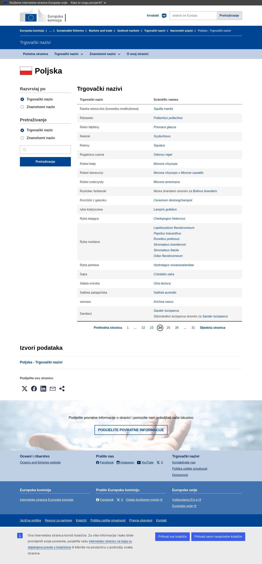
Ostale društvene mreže (142, 499)
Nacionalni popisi (181, 30)
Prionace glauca (165, 127)
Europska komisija (32, 30)
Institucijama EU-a (185, 499)
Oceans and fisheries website (40, 462)
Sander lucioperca (166, 310)
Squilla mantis (163, 108)
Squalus (159, 145)
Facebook (105, 499)
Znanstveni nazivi (103, 54)
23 (152, 327)
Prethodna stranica (108, 327)
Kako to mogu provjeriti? (88, 2)
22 (144, 327)
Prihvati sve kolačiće (172, 536)
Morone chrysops (166, 163)
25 (169, 327)
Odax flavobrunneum (168, 256)
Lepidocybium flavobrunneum (174, 227)
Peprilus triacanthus (167, 233)
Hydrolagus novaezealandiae (174, 265)
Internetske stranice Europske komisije (46, 499)
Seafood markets (128, 30)
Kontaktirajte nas (183, 462)
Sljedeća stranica (212, 327)
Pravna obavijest (140, 520)
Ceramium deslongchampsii (173, 200)
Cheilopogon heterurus (169, 218)
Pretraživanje (229, 15)
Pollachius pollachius (168, 118)
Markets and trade (100, 30)
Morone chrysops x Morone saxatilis (178, 172)
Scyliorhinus (162, 136)
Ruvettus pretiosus (167, 239)
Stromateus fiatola (166, 250)
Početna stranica (35, 54)
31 (194, 327)
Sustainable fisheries (70, 30)
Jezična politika (30, 520)
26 (177, 327)
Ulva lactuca (162, 283)
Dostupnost (180, 475)
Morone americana (167, 182)
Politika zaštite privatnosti (189, 468)
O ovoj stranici (138, 54)
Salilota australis (165, 292)
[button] (25, 389)
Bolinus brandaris (205, 191)
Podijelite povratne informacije (131, 430)
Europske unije (182, 506)
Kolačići (81, 520)
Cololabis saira (164, 274)
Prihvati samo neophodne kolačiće (218, 536)
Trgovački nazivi (154, 30)
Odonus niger (163, 154)
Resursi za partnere (58, 520)
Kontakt (161, 520)
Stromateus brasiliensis (170, 244)
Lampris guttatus (165, 209)
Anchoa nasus (163, 301)
